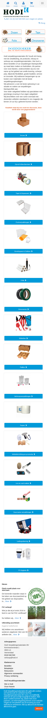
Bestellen (8, 666)
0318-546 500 (9, 655)
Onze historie (9, 687)
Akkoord (39, 708)
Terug (41, 23)
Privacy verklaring (11, 676)
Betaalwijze (8, 668)
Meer (8, 601)
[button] (12, 32)
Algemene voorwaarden (13, 673)
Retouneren (8, 671)
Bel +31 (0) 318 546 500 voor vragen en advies (23, 19)
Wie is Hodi (8, 684)
